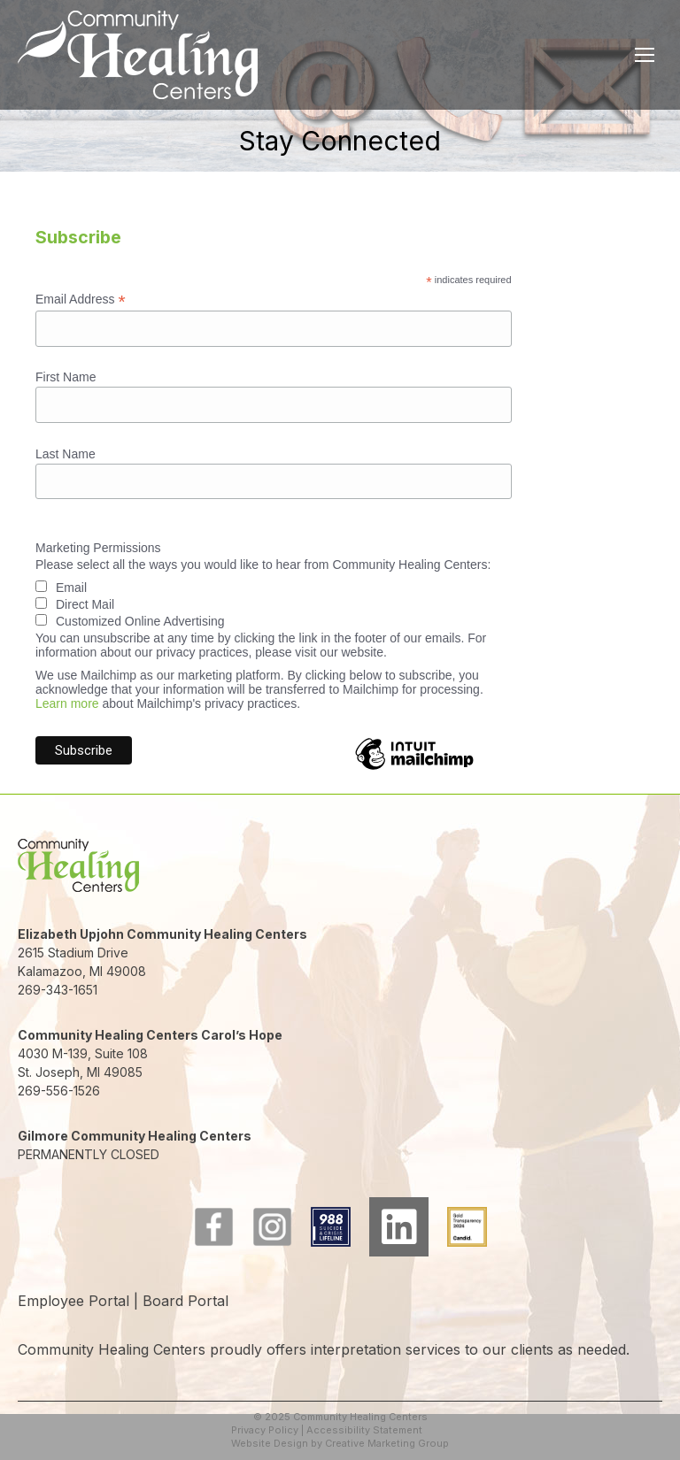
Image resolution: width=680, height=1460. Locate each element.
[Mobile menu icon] (644, 55)
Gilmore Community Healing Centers (134, 1135)
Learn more (67, 703)
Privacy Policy (264, 1430)
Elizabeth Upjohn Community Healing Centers (162, 933)
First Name (65, 377)
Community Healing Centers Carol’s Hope (150, 1034)
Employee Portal (73, 1301)
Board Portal (185, 1301)
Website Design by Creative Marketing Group (340, 1443)
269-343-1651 (57, 989)
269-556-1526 (59, 1090)
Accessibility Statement (364, 1430)
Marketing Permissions (98, 548)
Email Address (80, 299)
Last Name (65, 454)
